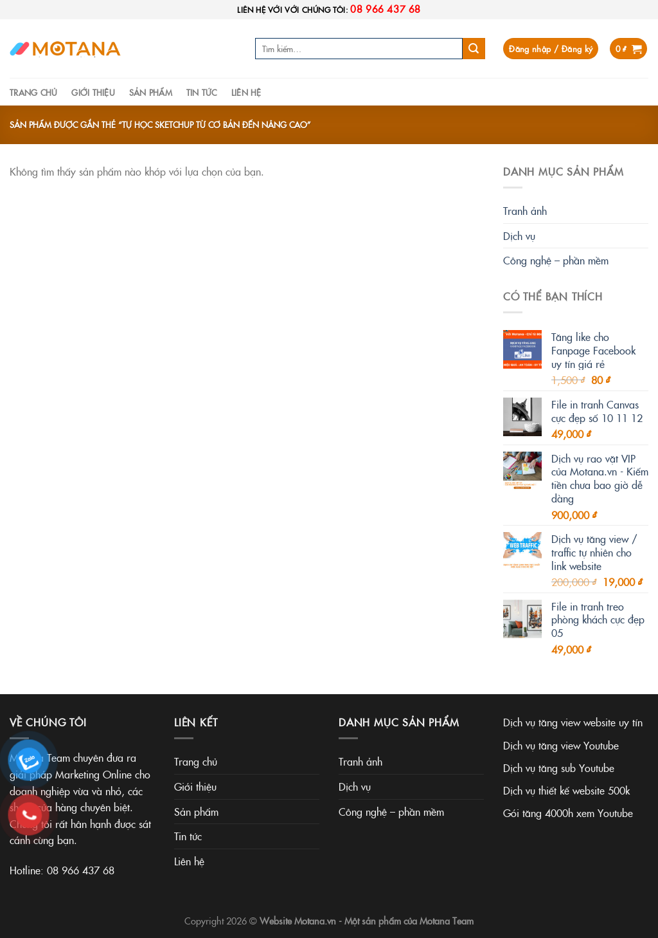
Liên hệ (246, 92)
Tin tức (201, 92)
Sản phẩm (150, 92)
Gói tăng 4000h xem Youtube (568, 812)
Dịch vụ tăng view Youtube (561, 745)
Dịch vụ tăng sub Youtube (558, 767)
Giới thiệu (93, 92)
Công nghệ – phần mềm (556, 260)
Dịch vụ (519, 235)
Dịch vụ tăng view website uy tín (573, 722)
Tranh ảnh (525, 210)
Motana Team (447, 920)
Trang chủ (33, 92)
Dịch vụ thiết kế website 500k (566, 790)
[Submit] (474, 49)
